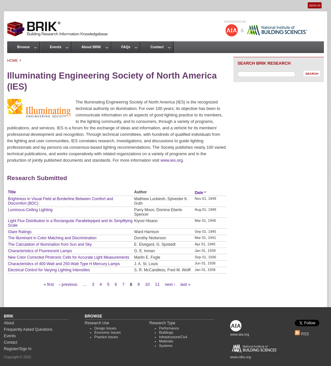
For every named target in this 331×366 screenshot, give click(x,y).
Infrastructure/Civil (173, 337)
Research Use (97, 323)
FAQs (125, 47)
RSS (302, 334)
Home (12, 60)
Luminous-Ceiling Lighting (30, 210)
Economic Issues (107, 332)
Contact (156, 47)
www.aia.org (239, 334)
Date (201, 192)
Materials (166, 341)
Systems (165, 346)
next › (170, 284)
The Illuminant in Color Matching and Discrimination (52, 238)
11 (157, 284)
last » (185, 284)
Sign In (314, 5)
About (9, 323)
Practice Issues (106, 337)
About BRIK (91, 47)
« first (49, 284)
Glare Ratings (19, 232)
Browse (23, 47)
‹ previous (68, 284)
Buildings (166, 332)
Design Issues (105, 328)
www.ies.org (171, 160)
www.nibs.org (240, 357)
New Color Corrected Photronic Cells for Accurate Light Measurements (68, 257)
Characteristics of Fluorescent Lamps (40, 251)
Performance (169, 328)
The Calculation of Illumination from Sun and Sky (49, 244)
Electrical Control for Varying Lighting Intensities (49, 270)
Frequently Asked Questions (28, 329)
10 (147, 284)
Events (55, 47)
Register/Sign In (17, 349)
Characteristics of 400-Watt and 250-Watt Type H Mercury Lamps (64, 264)
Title (12, 192)
